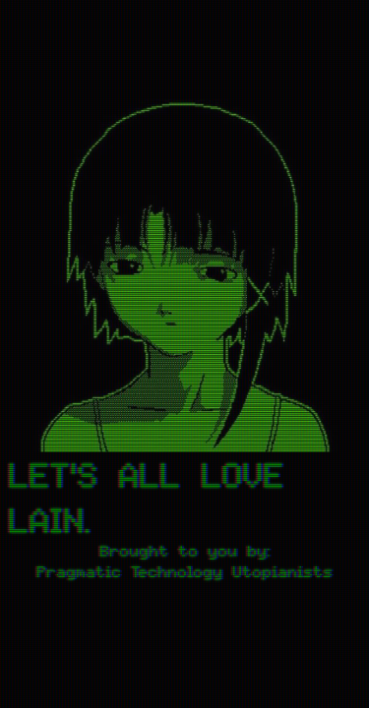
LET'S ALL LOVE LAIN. (145, 498)
